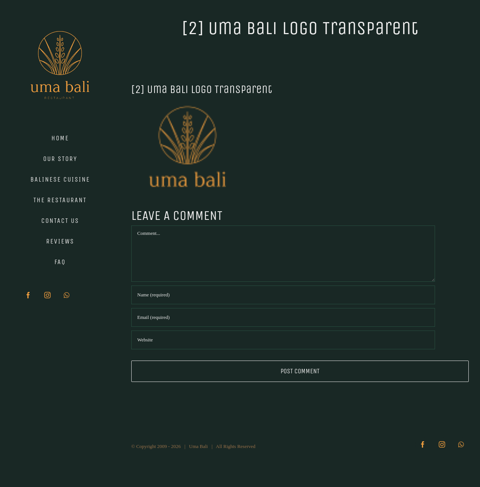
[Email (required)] (283, 317)
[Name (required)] (283, 295)
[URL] (283, 340)
